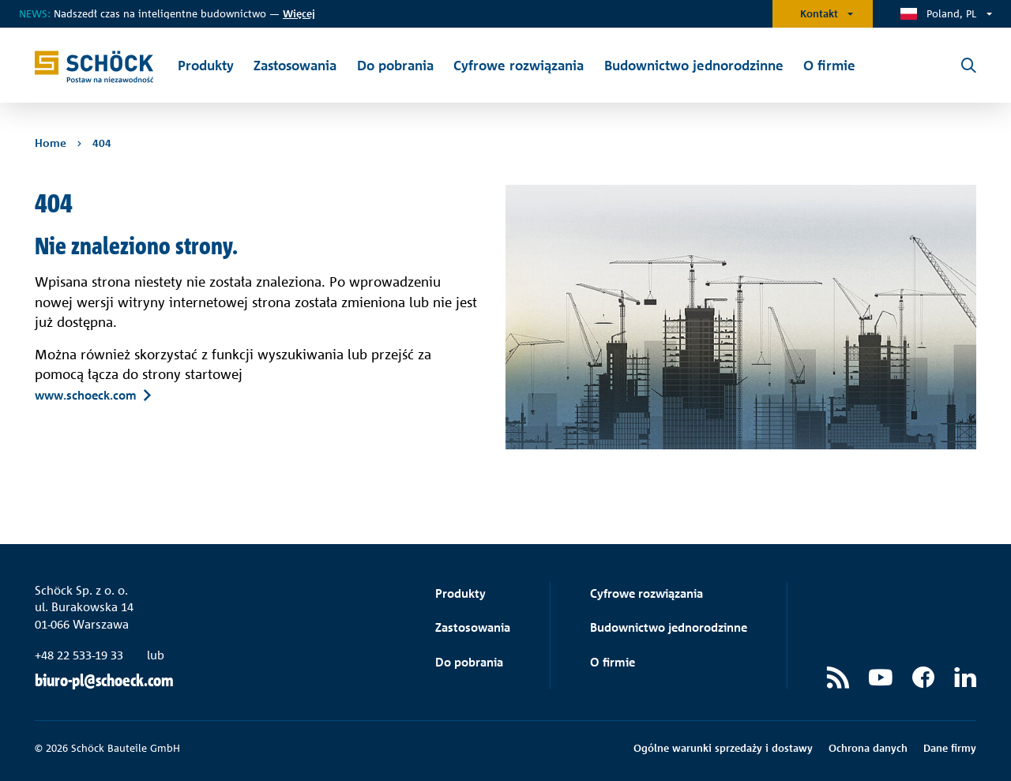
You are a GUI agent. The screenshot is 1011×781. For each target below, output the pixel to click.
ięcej (299, 13)
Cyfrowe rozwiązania (646, 593)
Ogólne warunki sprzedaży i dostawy (723, 748)
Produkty (460, 593)
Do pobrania (469, 662)
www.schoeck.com (86, 395)
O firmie (612, 662)
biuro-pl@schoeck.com (104, 680)
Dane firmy (949, 748)
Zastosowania (472, 627)
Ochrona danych (868, 748)
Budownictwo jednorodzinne (668, 627)
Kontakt (819, 13)
